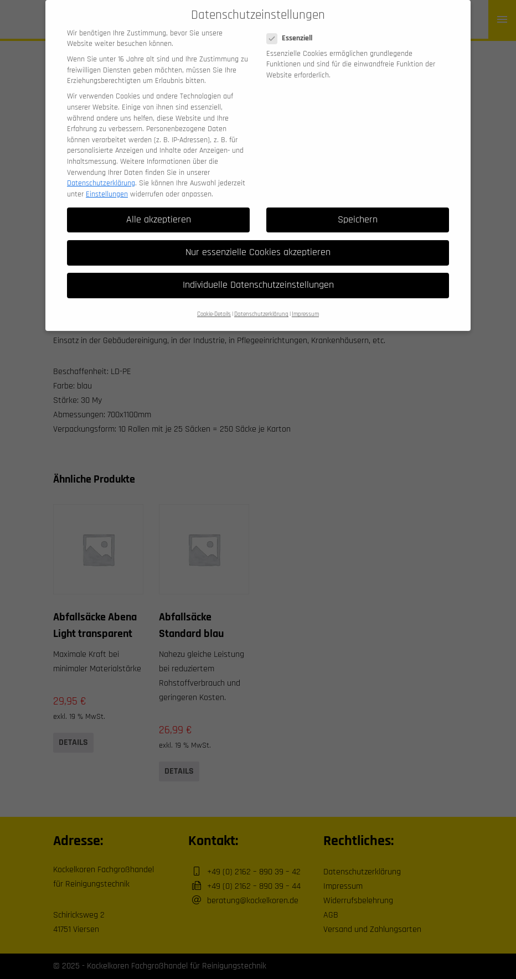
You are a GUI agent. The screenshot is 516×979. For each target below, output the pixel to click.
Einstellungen (107, 181)
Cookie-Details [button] (214, 301)
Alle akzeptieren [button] (158, 206)
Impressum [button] (305, 301)
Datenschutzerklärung (101, 170)
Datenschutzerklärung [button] (261, 301)
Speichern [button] (358, 206)
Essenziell (292, 25)
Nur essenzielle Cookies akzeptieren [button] (258, 239)
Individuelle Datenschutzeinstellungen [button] (258, 272)
